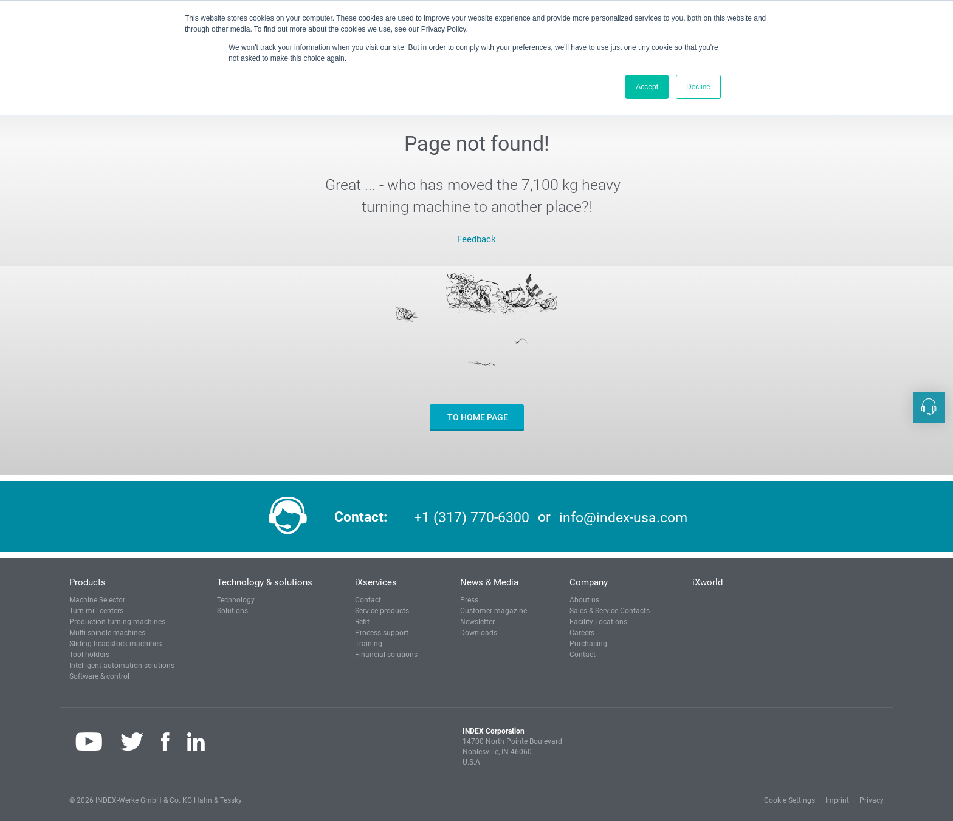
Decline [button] (698, 87)
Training (368, 643)
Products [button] (87, 582)
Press (469, 600)
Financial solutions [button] (386, 654)
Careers (581, 633)
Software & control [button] (99, 676)
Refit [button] (362, 622)
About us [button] (584, 600)
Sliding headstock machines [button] (115, 643)
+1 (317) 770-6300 (471, 517)
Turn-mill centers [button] (96, 611)
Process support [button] (381, 633)
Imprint (837, 800)
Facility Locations (598, 622)
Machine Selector (97, 600)
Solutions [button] (232, 611)
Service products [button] (382, 611)
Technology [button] (236, 600)
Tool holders (89, 654)
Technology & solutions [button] (264, 582)
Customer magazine (493, 611)
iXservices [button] (376, 582)
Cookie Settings (789, 800)
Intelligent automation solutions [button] (121, 665)
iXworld (707, 582)
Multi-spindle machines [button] (107, 633)
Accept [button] (647, 87)
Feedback (476, 239)
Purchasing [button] (588, 643)
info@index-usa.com (623, 517)
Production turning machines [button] (117, 622)
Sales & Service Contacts (609, 611)
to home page (477, 417)
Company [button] (588, 582)
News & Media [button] (489, 582)
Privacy (871, 800)
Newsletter (477, 622)
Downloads (478, 633)
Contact (368, 600)
